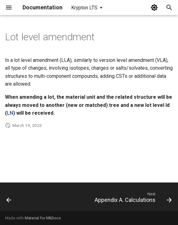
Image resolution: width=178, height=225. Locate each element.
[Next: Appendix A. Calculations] (132, 199)
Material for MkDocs (43, 218)
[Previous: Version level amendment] (9, 199)
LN (10, 113)
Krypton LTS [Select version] (84, 8)
